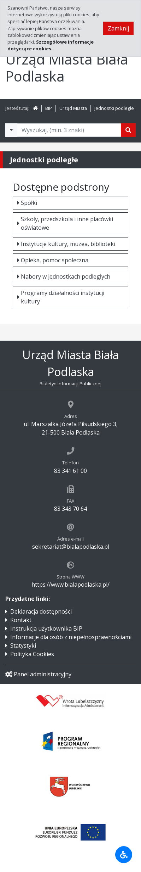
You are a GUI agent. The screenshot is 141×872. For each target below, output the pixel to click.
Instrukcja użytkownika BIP (46, 628)
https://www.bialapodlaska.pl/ (70, 584)
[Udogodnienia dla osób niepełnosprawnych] (123, 854)
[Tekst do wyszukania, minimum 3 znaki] (69, 130)
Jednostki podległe (114, 108)
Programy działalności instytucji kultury (60, 297)
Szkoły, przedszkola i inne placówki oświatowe (65, 223)
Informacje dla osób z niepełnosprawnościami (70, 637)
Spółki (27, 203)
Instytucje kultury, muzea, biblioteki (66, 244)
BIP (48, 108)
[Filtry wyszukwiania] (11, 130)
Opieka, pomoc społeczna (52, 260)
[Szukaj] (128, 130)
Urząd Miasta (73, 108)
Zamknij (118, 28)
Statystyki (23, 645)
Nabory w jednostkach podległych (63, 276)
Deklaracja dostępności (41, 611)
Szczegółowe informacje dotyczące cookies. (50, 45)
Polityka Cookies (32, 654)
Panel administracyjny (38, 674)
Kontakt (20, 620)
